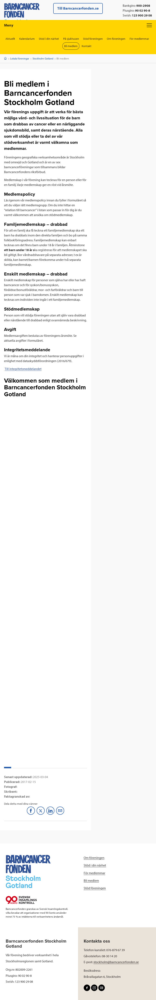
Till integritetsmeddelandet (23, 369)
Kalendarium (27, 39)
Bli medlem (71, 46)
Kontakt (87, 46)
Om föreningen (116, 39)
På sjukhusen (71, 39)
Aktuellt (10, 39)
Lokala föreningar (19, 58)
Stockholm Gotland (42, 58)
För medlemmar (140, 39)
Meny (78, 25)
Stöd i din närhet (49, 39)
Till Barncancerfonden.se (78, 8)
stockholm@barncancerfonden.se (116, 962)
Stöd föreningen (93, 39)
